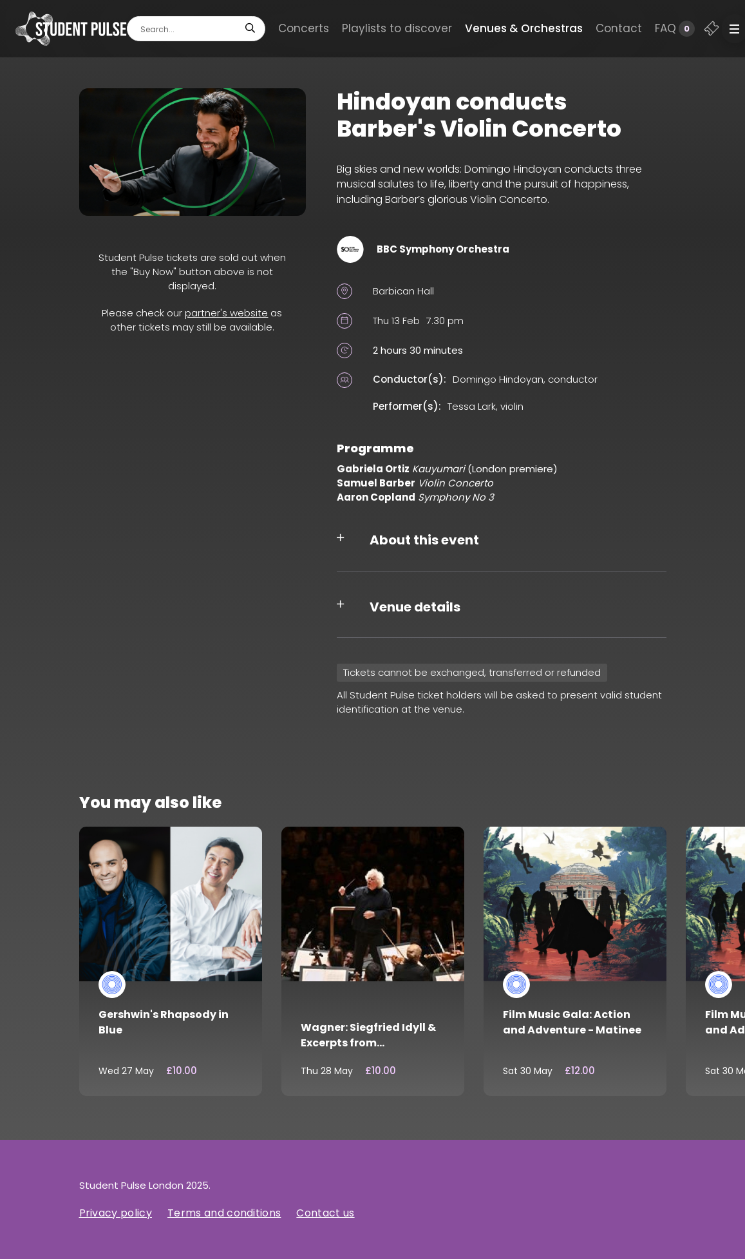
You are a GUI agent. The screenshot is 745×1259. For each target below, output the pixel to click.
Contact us (325, 1213)
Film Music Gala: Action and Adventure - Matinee (572, 1022)
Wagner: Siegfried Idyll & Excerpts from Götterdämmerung (368, 1043)
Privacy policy (115, 1213)
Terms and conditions (224, 1213)
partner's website (226, 313)
